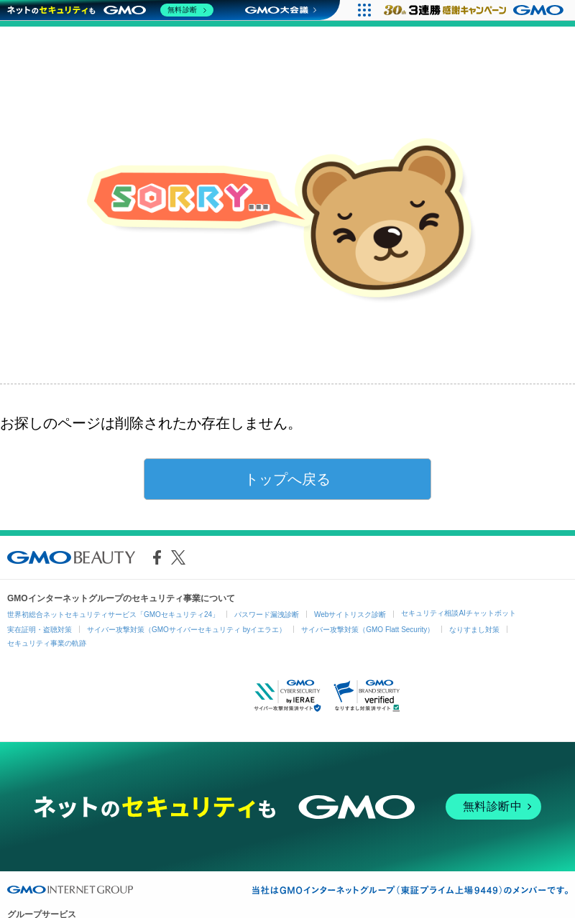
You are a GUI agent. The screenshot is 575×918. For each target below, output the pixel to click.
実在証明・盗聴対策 (39, 630)
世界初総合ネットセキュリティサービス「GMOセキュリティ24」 (113, 614)
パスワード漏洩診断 (266, 614)
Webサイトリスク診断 (350, 614)
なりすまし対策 (474, 630)
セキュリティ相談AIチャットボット (458, 613)
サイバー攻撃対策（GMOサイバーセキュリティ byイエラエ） (186, 630)
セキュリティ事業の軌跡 (46, 643)
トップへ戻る (287, 479)
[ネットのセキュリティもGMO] (110, 10)
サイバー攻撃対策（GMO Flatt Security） (367, 630)
